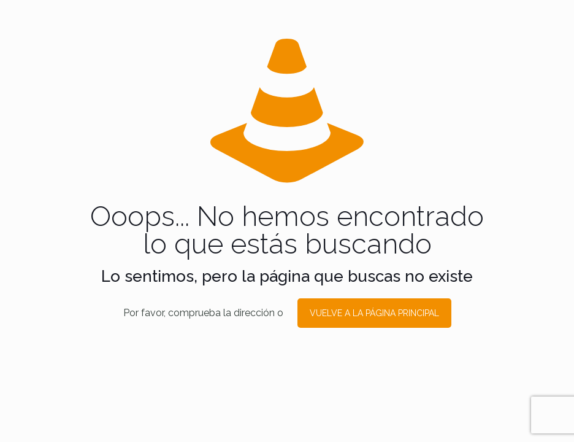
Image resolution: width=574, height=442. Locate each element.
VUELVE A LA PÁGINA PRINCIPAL (374, 313)
